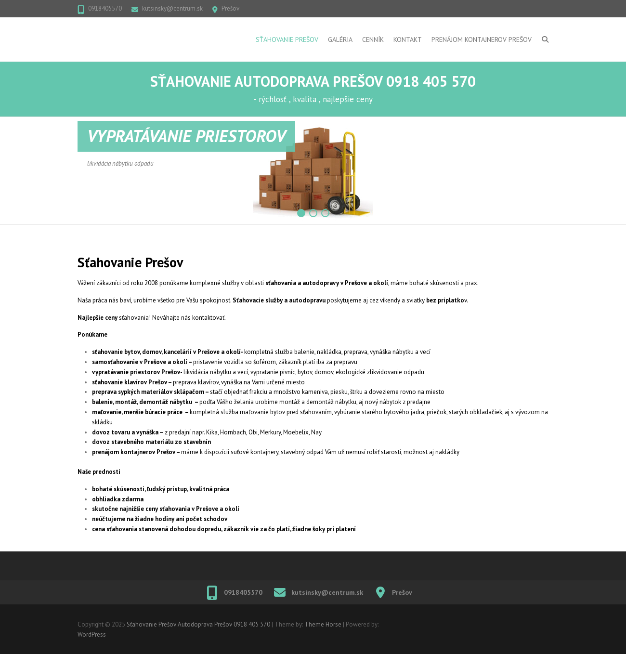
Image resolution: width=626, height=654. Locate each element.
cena (98, 529)
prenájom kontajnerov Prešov (133, 452)
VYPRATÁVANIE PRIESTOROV (186, 136)
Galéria (340, 39)
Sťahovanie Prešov (287, 39)
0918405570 (105, 8)
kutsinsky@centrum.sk (172, 8)
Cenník (373, 39)
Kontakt (407, 39)
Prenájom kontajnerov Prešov (481, 39)
